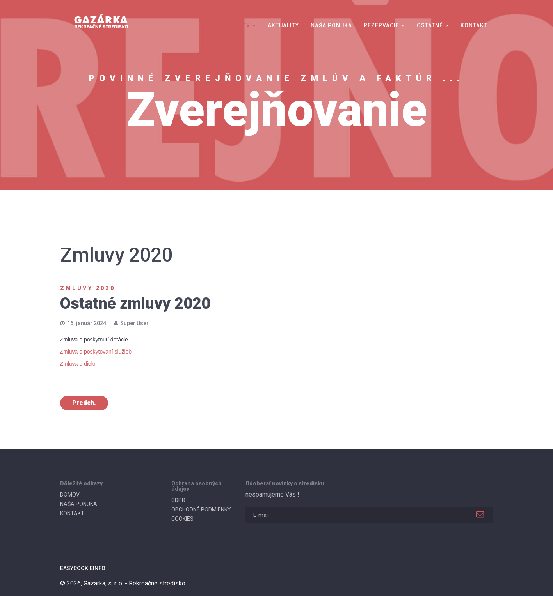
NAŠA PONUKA (331, 25)
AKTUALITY (283, 25)
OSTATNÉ (430, 25)
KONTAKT (474, 25)
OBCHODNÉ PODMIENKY (201, 509)
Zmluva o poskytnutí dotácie (94, 339)
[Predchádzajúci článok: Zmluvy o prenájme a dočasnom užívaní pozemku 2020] (84, 403)
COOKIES (182, 519)
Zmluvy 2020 (88, 288)
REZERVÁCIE (381, 25)
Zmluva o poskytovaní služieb (96, 351)
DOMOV (239, 25)
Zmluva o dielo (78, 364)
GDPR (178, 500)
